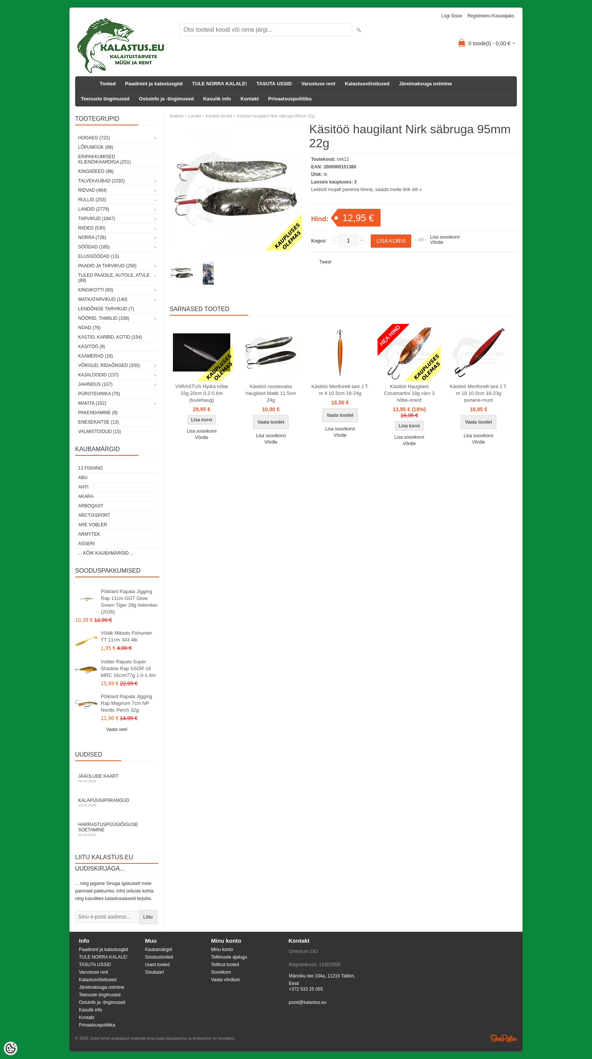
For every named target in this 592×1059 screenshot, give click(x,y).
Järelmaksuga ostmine (425, 83)
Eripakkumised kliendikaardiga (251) (104, 159)
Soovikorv (221, 972)
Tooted (108, 83)
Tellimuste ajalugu (229, 957)
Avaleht (176, 116)
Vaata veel (116, 729)
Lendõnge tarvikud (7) (106, 308)
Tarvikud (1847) (96, 218)
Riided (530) (91, 228)
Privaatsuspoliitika (289, 99)
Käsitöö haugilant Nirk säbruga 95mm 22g (275, 116)
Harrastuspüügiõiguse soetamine (116, 829)
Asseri (86, 543)
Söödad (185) (93, 247)
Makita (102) (92, 403)
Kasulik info (217, 99)
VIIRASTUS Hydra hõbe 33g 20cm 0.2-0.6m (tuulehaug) (201, 393)
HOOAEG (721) (94, 137)
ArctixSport (94, 515)
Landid (194, 116)
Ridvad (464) (92, 190)
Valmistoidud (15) (99, 431)
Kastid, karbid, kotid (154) (110, 337)
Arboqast (90, 506)
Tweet (325, 262)
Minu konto (222, 949)
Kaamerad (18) (95, 356)
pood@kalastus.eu (308, 1002)
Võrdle (436, 242)
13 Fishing (90, 468)
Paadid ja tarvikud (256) (107, 265)
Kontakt (249, 99)
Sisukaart (154, 972)
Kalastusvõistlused (367, 83)
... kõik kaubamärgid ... (106, 553)
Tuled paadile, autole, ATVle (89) (114, 278)
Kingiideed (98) (96, 171)
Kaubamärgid (158, 949)
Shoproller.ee (503, 1038)
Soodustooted (159, 957)
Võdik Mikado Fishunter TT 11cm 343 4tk (126, 636)
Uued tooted (157, 964)
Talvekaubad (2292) (101, 180)
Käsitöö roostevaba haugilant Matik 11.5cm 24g (271, 393)
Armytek (89, 534)
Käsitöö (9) (91, 346)
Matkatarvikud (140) (102, 299)
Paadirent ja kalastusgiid (153, 83)
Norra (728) (92, 237)
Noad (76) (89, 327)
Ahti (83, 487)
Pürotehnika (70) (99, 393)
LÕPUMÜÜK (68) (95, 147)
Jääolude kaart (116, 778)
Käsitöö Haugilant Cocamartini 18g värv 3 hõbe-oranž (409, 393)
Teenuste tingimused (105, 99)
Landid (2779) (93, 209)
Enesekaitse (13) (98, 422)
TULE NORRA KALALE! (219, 83)
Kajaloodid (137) (98, 375)
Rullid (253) (92, 199)
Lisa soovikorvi (445, 237)
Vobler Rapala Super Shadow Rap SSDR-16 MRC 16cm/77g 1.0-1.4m (128, 668)
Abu (83, 477)
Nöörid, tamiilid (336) (104, 318)
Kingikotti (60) (95, 290)
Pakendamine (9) (97, 412)
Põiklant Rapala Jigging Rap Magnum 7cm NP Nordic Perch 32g (126, 703)
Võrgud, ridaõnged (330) (109, 365)
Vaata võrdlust (225, 979)
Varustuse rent (318, 83)
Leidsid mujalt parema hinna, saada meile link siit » (366, 189)
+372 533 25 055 (306, 989)
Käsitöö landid (219, 116)
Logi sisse (451, 15)
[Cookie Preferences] (10, 1048)
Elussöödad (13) (98, 256)
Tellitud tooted (225, 964)
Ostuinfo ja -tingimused (166, 99)
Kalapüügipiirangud (116, 802)
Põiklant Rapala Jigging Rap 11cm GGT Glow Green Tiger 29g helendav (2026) (129, 602)
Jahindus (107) (95, 384)
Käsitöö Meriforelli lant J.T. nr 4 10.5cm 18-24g (340, 390)
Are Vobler (92, 524)
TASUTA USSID (274, 83)
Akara (86, 496)
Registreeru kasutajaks (490, 15)
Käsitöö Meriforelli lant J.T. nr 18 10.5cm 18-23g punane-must (478, 393)
